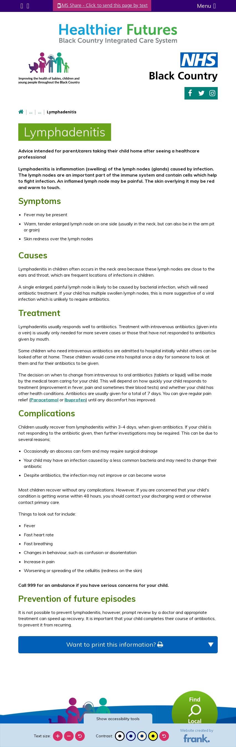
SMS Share (108, 5)
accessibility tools (118, 718)
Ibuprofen (75, 399)
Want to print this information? (114, 643)
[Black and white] (120, 736)
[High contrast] (153, 736)
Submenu (21, 5)
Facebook (190, 92)
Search (27, 5)
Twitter (201, 92)
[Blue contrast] (131, 736)
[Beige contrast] (142, 736)
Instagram (212, 92)
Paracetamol (44, 399)
